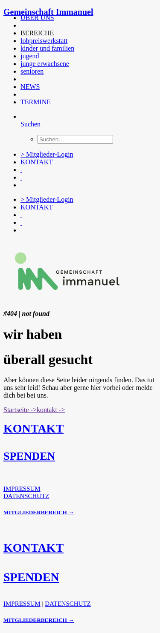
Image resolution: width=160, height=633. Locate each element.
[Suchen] (30, 124)
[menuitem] (82, 18)
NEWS (30, 86)
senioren (32, 71)
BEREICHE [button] (37, 33)
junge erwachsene (44, 63)
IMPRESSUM (22, 488)
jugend (29, 56)
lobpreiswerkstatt (43, 40)
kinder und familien (47, 48)
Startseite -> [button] (20, 409)
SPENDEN (29, 456)
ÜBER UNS (37, 17)
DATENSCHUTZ (26, 496)
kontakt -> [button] (51, 409)
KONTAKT (36, 162)
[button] (21, 25)
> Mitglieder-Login (46, 154)
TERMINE (35, 102)
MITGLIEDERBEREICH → (38, 512)
